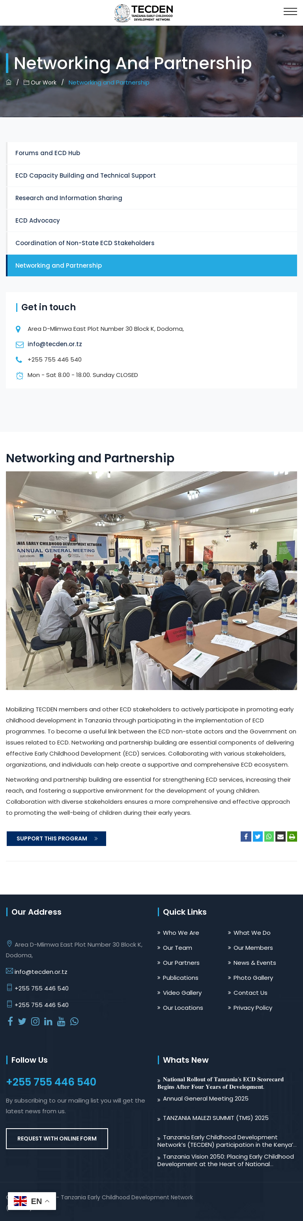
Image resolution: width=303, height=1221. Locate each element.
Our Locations (183, 1007)
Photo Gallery (253, 977)
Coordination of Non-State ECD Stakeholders (85, 243)
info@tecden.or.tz (55, 344)
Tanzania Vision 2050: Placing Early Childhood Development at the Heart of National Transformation (225, 1164)
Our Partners (181, 962)
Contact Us (250, 992)
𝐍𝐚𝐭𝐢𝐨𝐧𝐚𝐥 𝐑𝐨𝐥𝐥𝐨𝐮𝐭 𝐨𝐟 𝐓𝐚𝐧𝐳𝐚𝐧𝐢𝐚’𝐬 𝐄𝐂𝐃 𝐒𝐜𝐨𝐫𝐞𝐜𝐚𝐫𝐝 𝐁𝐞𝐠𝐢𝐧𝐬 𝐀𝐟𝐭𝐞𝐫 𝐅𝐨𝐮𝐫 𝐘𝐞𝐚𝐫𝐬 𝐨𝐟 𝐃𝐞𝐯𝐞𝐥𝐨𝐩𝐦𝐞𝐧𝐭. (220, 1083)
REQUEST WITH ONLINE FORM (57, 1138)
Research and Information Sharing (68, 198)
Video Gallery (182, 992)
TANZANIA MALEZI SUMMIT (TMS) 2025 (216, 1118)
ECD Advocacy (37, 220)
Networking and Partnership (58, 265)
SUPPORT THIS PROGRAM (57, 838)
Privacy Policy (253, 1007)
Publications (180, 977)
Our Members (253, 947)
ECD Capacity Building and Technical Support (85, 175)
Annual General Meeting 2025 (206, 1098)
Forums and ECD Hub (47, 153)
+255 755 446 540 (42, 988)
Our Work (40, 82)
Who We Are (181, 932)
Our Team (177, 947)
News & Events (255, 962)
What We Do (252, 932)
